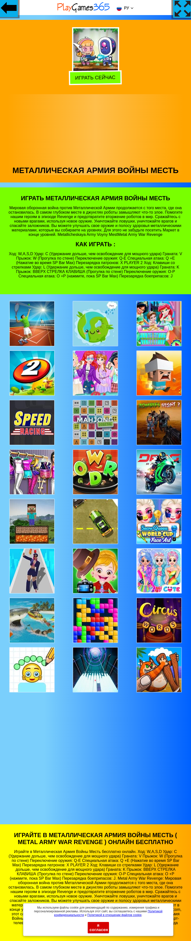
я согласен (99, 927)
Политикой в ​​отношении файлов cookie (114, 915)
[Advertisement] (95, 128)
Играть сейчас (96, 77)
